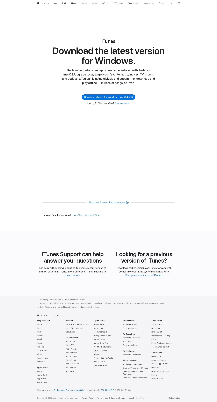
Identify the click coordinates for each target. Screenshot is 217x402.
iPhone (40, 336)
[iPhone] (74, 3)
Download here (122, 103)
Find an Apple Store (62, 390)
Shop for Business (130, 328)
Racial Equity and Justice (161, 343)
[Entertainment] (133, 3)
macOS (77, 215)
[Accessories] (149, 3)
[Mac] (55, 3)
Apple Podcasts (72, 364)
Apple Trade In (100, 351)
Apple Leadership (159, 360)
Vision (39, 343)
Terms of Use (102, 398)
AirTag (40, 354)
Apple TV (70, 345)
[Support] (162, 3)
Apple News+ (71, 360)
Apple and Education (131, 338)
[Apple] (38, 3)
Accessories (42, 358)
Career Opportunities (160, 364)
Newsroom (156, 356)
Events (154, 375)
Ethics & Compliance (160, 371)
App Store (70, 371)
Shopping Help (100, 366)
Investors (155, 368)
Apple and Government (133, 364)
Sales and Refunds (118, 398)
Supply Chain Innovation (161, 347)
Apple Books (71, 368)
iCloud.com (70, 332)
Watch (39, 339)
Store (39, 324)
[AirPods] (105, 3)
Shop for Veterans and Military (135, 368)
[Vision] (94, 3)
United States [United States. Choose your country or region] (174, 398)
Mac (39, 328)
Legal (131, 398)
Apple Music (71, 349)
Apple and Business (131, 324)
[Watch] (84, 3)
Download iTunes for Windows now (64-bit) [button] (108, 97)
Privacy (154, 339)
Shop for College (130, 345)
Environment (156, 332)
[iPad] (64, 3)
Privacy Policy (88, 398)
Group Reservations (102, 336)
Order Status (99, 362)
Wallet (39, 371)
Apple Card (42, 375)
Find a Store (99, 324)
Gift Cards (41, 362)
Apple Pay (41, 379)
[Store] (46, 3)
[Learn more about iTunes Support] (73, 275)
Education (155, 328)
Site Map (140, 398)
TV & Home (42, 351)
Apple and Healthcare (132, 355)
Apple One (70, 342)
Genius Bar (98, 328)
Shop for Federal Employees (135, 378)
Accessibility (156, 324)
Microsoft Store (92, 215)
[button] (171, 3)
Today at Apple (100, 332)
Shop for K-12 (128, 342)
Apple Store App (101, 343)
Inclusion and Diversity (160, 336)
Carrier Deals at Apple (103, 358)
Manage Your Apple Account (77, 324)
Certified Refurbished (103, 347)
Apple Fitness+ (72, 356)
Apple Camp (99, 339)
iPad (39, 332)
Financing (98, 354)
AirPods (40, 347)
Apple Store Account (74, 328)
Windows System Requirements (106, 202)
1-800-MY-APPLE (106, 390)
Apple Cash (42, 382)
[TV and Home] (118, 3)
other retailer (79, 390)
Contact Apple (157, 379)
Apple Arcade (71, 353)
